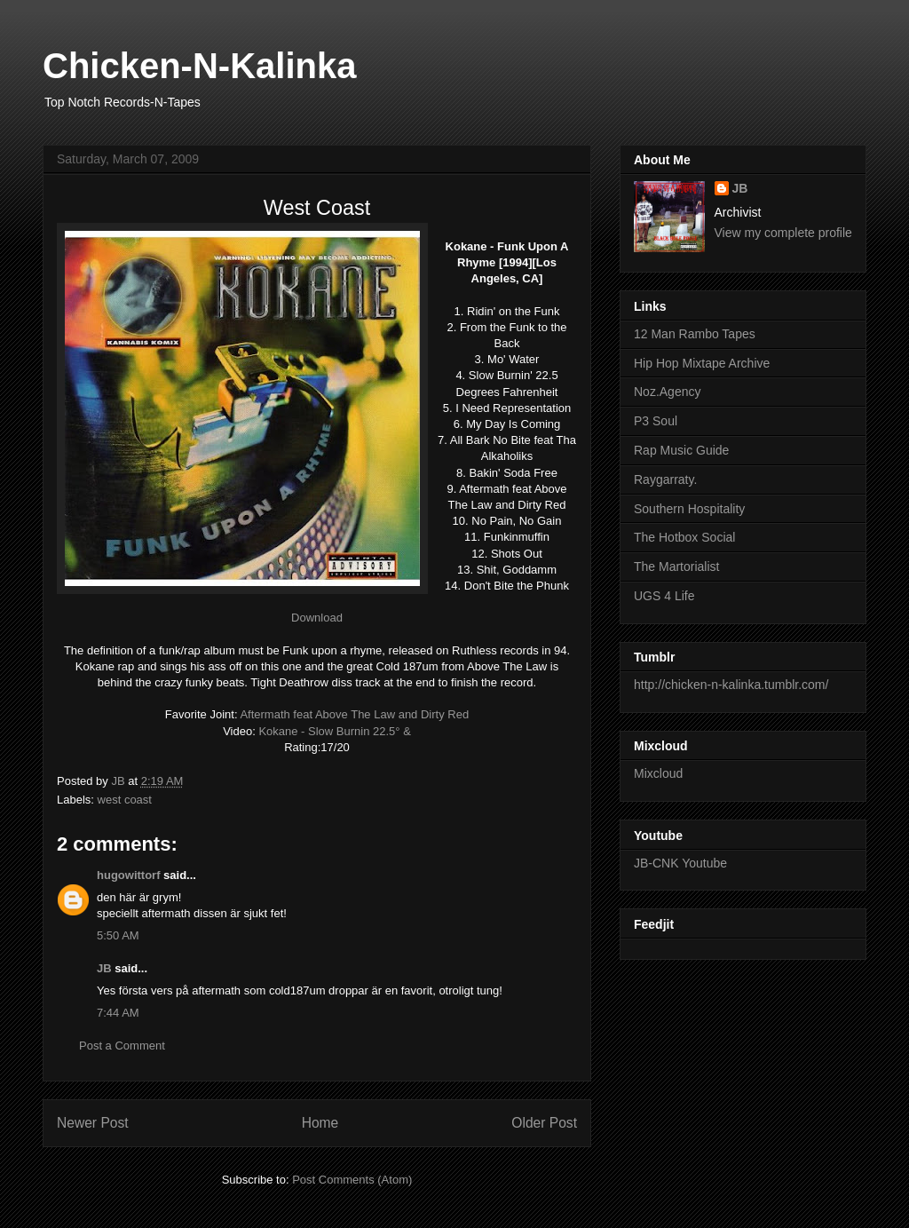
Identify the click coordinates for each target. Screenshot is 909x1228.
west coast (125, 799)
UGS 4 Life (664, 596)
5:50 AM (118, 935)
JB (104, 968)
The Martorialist (676, 566)
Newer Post (93, 1122)
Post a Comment (122, 1045)
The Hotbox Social (684, 537)
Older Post (544, 1122)
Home (320, 1122)
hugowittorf (128, 875)
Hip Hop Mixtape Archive (702, 363)
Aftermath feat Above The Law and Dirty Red (354, 714)
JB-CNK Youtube (680, 863)
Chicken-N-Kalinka (199, 65)
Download (317, 617)
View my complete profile (783, 233)
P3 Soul (655, 421)
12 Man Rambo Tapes (694, 334)
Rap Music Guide (681, 450)
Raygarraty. (665, 479)
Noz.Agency (667, 391)
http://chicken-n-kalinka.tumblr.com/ (731, 684)
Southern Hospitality (689, 509)
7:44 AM (118, 1012)
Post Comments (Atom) (352, 1179)
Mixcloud (658, 773)
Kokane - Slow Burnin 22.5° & (334, 731)
